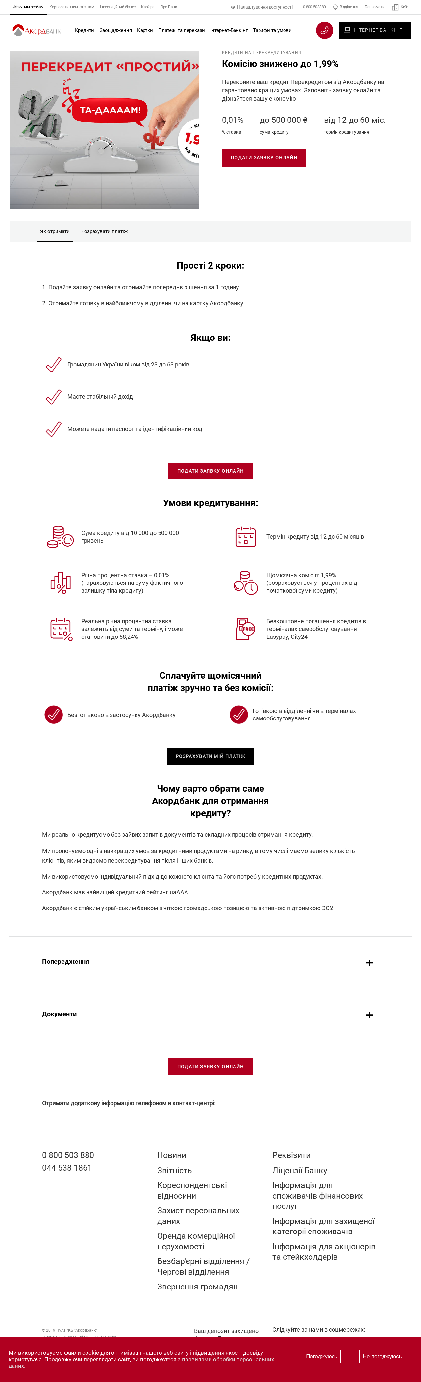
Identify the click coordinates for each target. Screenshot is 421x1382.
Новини (171, 1155)
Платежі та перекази (181, 30)
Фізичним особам (28, 7)
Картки (145, 30)
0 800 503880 (314, 7)
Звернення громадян (197, 1286)
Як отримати (55, 231)
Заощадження (116, 30)
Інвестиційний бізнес (118, 7)
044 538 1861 (67, 1168)
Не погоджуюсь (382, 1356)
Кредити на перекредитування (261, 52)
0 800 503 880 (68, 1155)
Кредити (84, 30)
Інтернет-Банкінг (229, 30)
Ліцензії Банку (299, 1170)
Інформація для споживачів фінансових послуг (317, 1195)
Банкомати (374, 7)
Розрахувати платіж (104, 231)
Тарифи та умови (272, 30)
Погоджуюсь (321, 1356)
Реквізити (291, 1155)
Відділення (349, 7)
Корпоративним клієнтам (71, 7)
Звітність (174, 1170)
